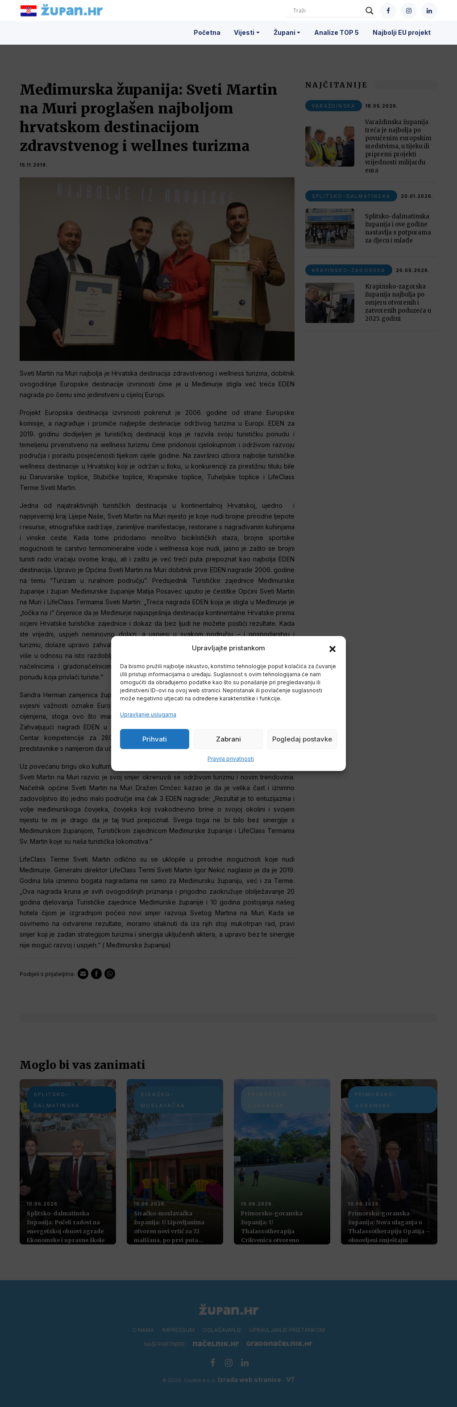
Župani (284, 32)
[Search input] (327, 10)
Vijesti (244, 32)
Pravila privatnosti (231, 758)
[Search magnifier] (369, 10)
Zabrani (228, 739)
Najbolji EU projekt (402, 32)
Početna (207, 32)
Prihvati (154, 739)
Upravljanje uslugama (148, 714)
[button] (332, 648)
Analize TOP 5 (336, 32)
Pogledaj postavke (302, 739)
